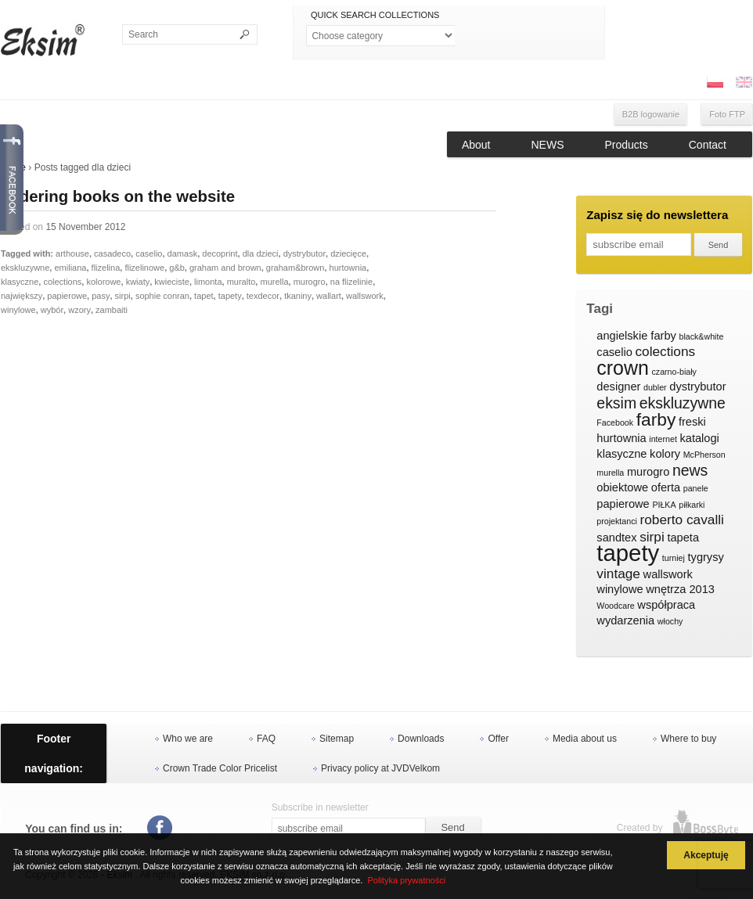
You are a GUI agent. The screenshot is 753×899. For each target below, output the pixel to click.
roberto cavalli (682, 519)
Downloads (421, 738)
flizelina (106, 267)
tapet (203, 295)
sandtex (616, 537)
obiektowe (622, 487)
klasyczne (19, 281)
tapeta (683, 537)
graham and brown (225, 267)
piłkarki (691, 504)
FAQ (266, 738)
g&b (177, 267)
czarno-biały (673, 371)
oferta (665, 487)
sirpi (123, 295)
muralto (241, 281)
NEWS (547, 144)
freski (692, 421)
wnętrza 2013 (680, 589)
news (690, 471)
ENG (743, 82)
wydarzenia (625, 620)
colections (62, 281)
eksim (616, 404)
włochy (670, 621)
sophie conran (162, 295)
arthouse (72, 253)
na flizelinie (351, 281)
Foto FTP (727, 114)
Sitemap (336, 738)
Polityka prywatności (406, 880)
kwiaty (138, 281)
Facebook (614, 422)
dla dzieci (261, 253)
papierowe (67, 295)
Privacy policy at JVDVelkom (380, 768)
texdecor (263, 295)
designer (618, 386)
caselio (148, 253)
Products (626, 144)
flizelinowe (144, 267)
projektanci (616, 521)
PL (714, 82)
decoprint (219, 253)
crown (622, 368)
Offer (498, 738)
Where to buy (688, 738)
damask (183, 253)
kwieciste (171, 281)
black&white (701, 336)
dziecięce (348, 253)
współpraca (666, 605)
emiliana (70, 267)
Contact (707, 144)
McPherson (704, 454)
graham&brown (295, 267)
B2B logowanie (650, 114)
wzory (79, 310)
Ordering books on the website (118, 196)
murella (274, 281)
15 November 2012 (85, 226)
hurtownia (348, 267)
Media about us (585, 738)
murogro (310, 281)
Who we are (188, 738)
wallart (328, 295)
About (476, 144)
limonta (208, 281)
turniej (673, 558)
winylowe (18, 310)
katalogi (699, 438)
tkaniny (298, 295)
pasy (101, 295)
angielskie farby (636, 335)
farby (656, 420)
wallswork (365, 295)
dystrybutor (304, 253)
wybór (52, 310)
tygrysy (706, 557)
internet (663, 439)
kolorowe (103, 281)
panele (695, 488)
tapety (230, 295)
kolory (665, 454)
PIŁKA (664, 504)
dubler (655, 387)
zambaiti (111, 310)
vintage (618, 573)
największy (21, 295)
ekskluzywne (25, 267)
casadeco (112, 253)
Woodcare (615, 605)
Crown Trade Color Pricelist (220, 768)
